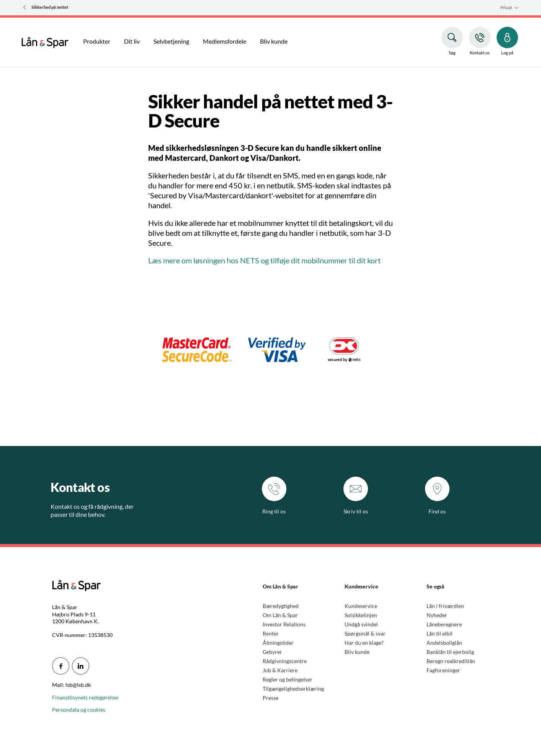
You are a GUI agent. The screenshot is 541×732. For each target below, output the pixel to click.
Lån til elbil (440, 633)
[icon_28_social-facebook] (60, 666)
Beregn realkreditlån (451, 661)
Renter (271, 633)
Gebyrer (272, 652)
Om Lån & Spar (280, 615)
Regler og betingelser (287, 679)
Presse (270, 697)
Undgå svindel (361, 624)
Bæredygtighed (281, 606)
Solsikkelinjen (361, 615)
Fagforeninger (443, 670)
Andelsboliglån (444, 642)
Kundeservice (361, 606)
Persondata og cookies (78, 709)
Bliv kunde (357, 652)
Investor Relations (284, 624)
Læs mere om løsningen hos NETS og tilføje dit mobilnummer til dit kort (264, 260)
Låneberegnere (444, 624)
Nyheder (437, 615)
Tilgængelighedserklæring (293, 688)
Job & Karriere (280, 670)
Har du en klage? (364, 642)
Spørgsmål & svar (365, 633)
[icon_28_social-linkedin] (80, 666)
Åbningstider (278, 642)
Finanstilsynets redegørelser (85, 697)
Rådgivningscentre (285, 661)
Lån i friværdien (445, 606)
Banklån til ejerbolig (450, 652)
